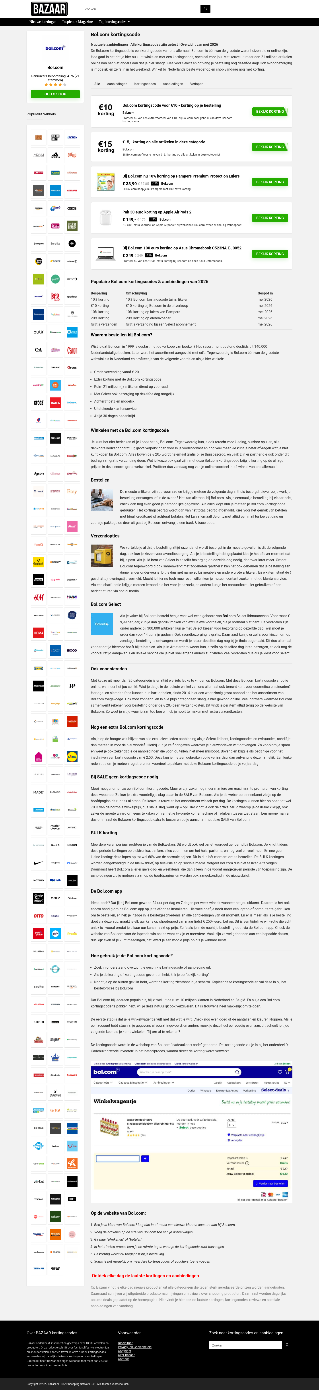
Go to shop (55, 94)
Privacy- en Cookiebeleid (135, 1347)
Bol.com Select (234, 616)
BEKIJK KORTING (270, 218)
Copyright (124, 1351)
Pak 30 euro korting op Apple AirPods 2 (157, 212)
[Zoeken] (205, 9)
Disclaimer (125, 1343)
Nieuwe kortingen (42, 22)
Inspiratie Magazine (77, 22)
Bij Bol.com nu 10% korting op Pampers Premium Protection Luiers (181, 176)
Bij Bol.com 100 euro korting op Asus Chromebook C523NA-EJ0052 (182, 248)
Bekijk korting (270, 182)
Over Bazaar (126, 1355)
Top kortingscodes (112, 22)
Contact (123, 1359)
